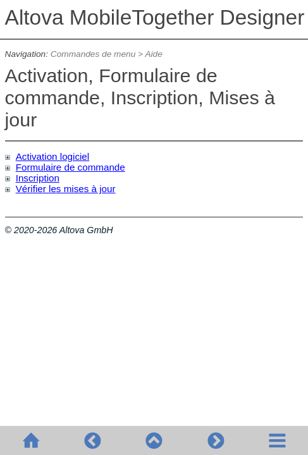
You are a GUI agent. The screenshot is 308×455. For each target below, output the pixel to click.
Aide (153, 54)
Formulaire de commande (70, 167)
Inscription (37, 178)
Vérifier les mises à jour (66, 188)
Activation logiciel (53, 156)
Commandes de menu (93, 54)
